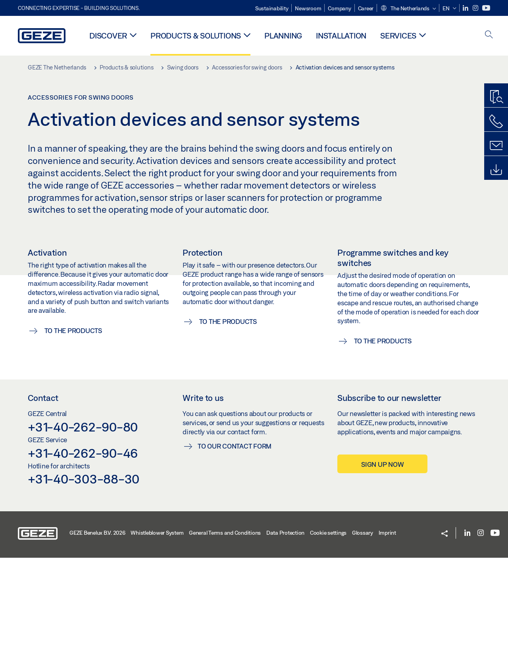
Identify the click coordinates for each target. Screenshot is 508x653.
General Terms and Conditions (225, 628)
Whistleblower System (157, 628)
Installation (341, 35)
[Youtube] (486, 8)
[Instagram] (476, 8)
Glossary (362, 628)
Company (339, 8)
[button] (408, 9)
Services (398, 35)
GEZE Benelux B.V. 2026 (97, 628)
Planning (283, 35)
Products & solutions (195, 35)
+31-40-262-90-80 (83, 522)
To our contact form (234, 541)
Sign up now (382, 559)
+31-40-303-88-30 (83, 574)
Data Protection (285, 628)
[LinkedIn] (466, 8)
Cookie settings (328, 628)
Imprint (387, 628)
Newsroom (308, 8)
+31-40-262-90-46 (83, 548)
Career (366, 8)
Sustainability (272, 8)
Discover (108, 35)
